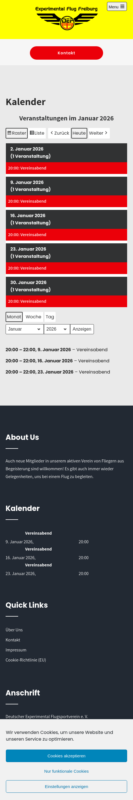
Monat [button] (14, 317)
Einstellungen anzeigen (66, 786)
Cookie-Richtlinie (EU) (26, 660)
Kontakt (66, 53)
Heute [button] (79, 133)
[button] (59, 133)
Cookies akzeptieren (67, 755)
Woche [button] (33, 317)
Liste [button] (37, 133)
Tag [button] (50, 317)
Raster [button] (17, 133)
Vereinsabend (92, 349)
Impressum (16, 650)
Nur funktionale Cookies (66, 771)
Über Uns (14, 630)
